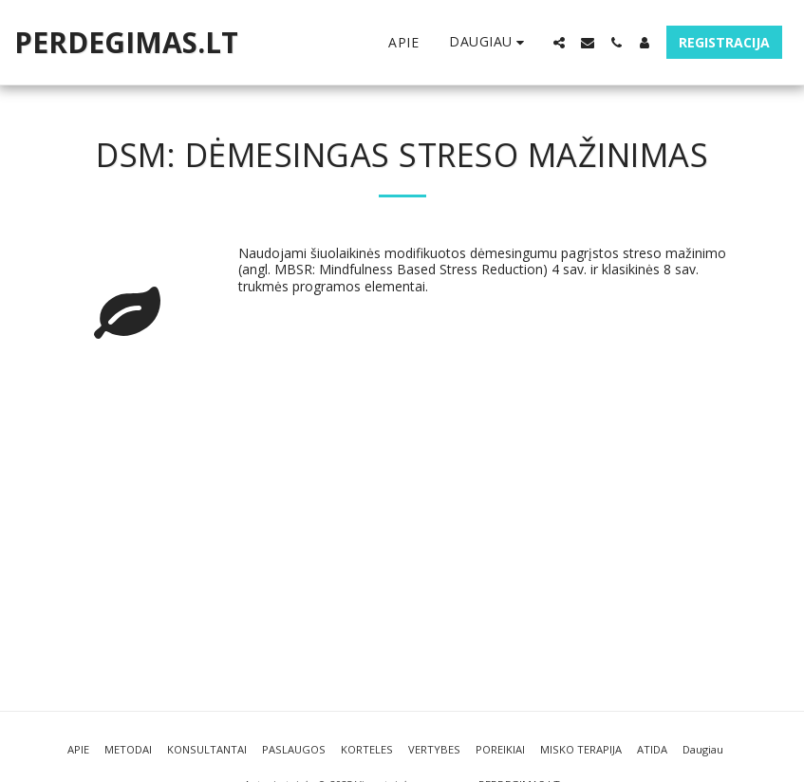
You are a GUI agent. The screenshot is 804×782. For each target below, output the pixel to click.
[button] (559, 42)
